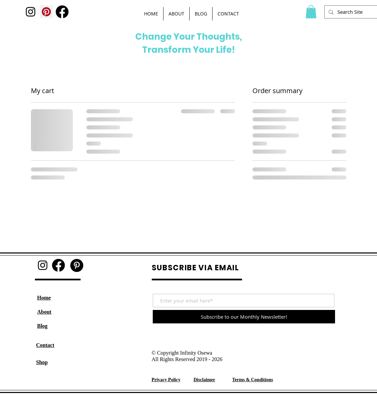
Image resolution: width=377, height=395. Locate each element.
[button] (311, 11)
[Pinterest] (46, 11)
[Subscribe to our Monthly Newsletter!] (244, 316)
